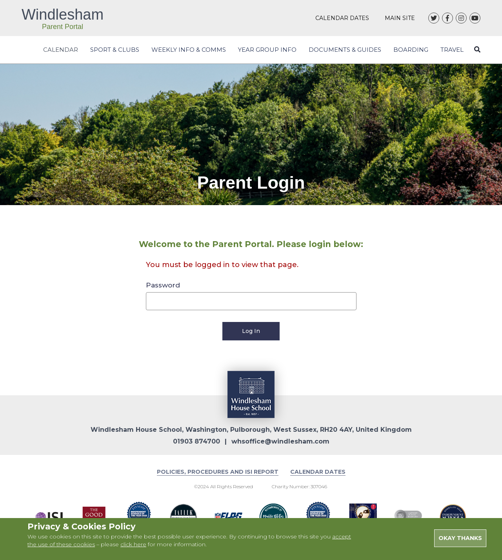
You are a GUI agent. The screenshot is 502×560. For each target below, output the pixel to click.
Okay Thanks (460, 538)
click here (133, 544)
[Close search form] (477, 49)
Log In (251, 331)
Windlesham (63, 18)
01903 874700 (196, 441)
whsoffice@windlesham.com (280, 441)
